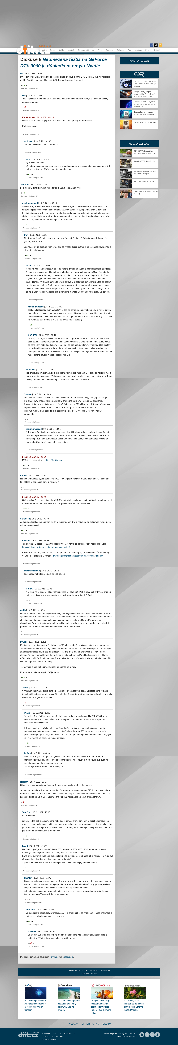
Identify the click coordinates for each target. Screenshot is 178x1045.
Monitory (138, 50)
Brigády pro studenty (89, 973)
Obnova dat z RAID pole (77, 970)
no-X (24, 457)
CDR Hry (139, 74)
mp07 (29, 159)
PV (21, 74)
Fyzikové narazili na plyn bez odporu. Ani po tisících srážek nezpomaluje (145, 104)
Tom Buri (24, 185)
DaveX (25, 846)
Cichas (23, 475)
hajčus (27, 753)
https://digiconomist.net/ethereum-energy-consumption (78, 556)
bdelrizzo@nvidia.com (53, 460)
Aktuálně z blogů (139, 144)
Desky (52, 50)
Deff (26, 235)
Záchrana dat (104, 970)
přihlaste (54, 957)
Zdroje (148, 50)
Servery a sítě (83, 50)
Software (120, 50)
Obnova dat (93, 970)
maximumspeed (30, 203)
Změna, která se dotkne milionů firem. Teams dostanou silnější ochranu (145, 84)
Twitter (85, 1024)
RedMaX (24, 782)
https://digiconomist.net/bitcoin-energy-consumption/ (46, 547)
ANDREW (32, 335)
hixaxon (26, 541)
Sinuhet (28, 394)
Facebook (72, 1024)
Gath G (29, 589)
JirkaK (25, 688)
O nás (95, 1024)
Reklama (106, 1024)
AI (93, 50)
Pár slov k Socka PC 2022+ (144, 181)
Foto (129, 50)
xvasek (23, 642)
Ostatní (157, 50)
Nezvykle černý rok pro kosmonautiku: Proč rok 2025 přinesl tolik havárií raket (144, 94)
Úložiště (71, 50)
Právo (100, 50)
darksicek (29, 141)
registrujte (68, 957)
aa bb (29, 265)
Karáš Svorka (28, 117)
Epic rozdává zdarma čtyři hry (145, 122)
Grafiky (61, 50)
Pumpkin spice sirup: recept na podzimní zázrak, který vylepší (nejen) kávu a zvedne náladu (101, 1007)
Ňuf (24, 95)
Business (109, 50)
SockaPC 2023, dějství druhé (144, 161)
